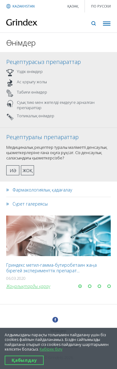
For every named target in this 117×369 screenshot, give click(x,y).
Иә (13, 170)
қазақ (72, 6)
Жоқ (27, 170)
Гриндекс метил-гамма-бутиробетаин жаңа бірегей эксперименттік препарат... (51, 268)
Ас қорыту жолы (26, 83)
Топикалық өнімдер (30, 117)
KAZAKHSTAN (23, 6)
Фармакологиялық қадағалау (42, 190)
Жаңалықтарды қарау (28, 286)
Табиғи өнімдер (26, 93)
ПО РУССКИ (101, 6)
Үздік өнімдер (24, 72)
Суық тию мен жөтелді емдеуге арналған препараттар (50, 105)
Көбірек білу (51, 349)
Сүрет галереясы (30, 204)
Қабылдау (24, 360)
